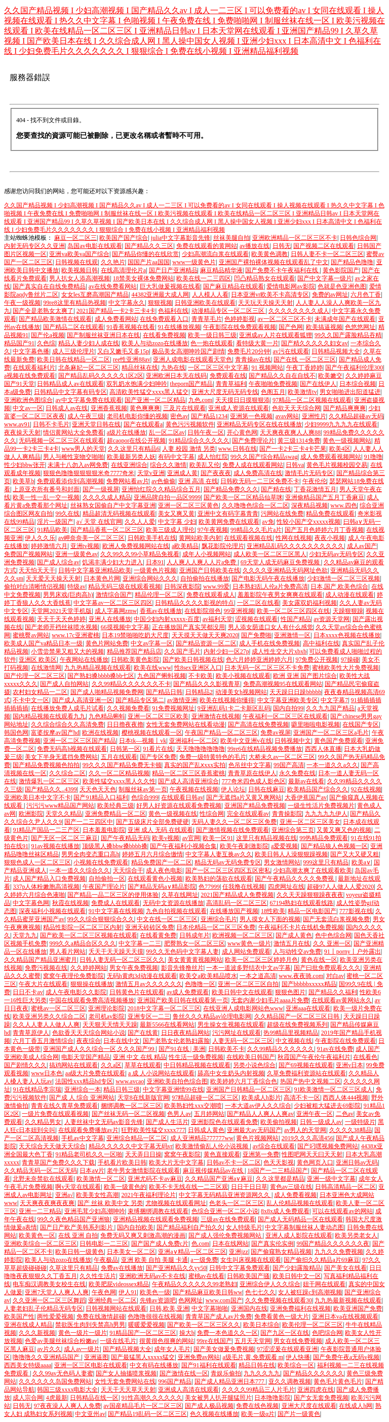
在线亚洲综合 (129, 464)
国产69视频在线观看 (306, 1065)
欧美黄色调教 (269, 254)
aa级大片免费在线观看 (95, 1073)
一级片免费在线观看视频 (55, 1113)
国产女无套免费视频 (321, 1397)
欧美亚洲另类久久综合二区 (49, 1016)
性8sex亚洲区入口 (198, 667)
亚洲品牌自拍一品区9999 (167, 497)
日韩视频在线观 (76, 262)
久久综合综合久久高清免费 (67, 724)
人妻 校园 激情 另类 (188, 448)
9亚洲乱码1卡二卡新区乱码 (234, 708)
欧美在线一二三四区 (203, 278)
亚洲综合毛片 (219, 919)
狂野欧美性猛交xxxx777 (153, 1130)
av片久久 (49, 1349)
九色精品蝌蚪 (107, 716)
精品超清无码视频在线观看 (119, 513)
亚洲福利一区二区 (193, 740)
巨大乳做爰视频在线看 (170, 286)
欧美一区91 (218, 838)
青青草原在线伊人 (252, 773)
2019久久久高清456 (307, 1138)
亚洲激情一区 (292, 635)
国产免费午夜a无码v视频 (346, 1357)
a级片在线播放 (126, 432)
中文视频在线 (294, 1040)
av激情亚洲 (182, 700)
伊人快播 (298, 1357)
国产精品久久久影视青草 (206, 683)
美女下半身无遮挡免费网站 (61, 756)
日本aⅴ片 (92, 1170)
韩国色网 (16, 732)
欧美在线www (152, 667)
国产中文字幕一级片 (324, 278)
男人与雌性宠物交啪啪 (73, 456)
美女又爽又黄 (176, 513)
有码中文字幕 (176, 456)
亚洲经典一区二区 (112, 1300)
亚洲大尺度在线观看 (309, 1405)
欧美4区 (340, 448)
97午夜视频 (213, 529)
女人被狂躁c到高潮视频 (309, 1292)
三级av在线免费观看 (228, 1219)
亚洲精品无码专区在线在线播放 (259, 424)
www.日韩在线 (237, 448)
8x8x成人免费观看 (285, 1211)
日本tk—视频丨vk (142, 740)
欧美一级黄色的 (125, 1186)
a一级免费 (203, 1259)
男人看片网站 (67, 951)
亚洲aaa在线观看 (308, 1008)
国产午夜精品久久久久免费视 (295, 878)
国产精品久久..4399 (50, 789)
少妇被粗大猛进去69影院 (327, 1105)
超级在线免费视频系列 (297, 1024)
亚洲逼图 (96, 1357)
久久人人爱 (140, 521)
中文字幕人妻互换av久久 (218, 854)
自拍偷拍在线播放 (204, 578)
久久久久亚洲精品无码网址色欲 (285, 570)
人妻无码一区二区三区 (242, 1040)
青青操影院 (287, 813)
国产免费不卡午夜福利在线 (282, 270)
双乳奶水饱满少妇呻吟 (136, 383)
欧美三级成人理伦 (170, 529)
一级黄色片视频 (155, 570)
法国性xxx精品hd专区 (84, 1081)
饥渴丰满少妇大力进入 (112, 562)
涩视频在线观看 (256, 619)
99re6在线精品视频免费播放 (264, 748)
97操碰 (350, 659)
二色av (345, 1113)
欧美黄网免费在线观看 (229, 521)
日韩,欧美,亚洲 (169, 1308)
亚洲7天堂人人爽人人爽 (57, 1292)
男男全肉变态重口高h (90, 854)
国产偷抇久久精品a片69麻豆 (321, 1259)
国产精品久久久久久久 (313, 1373)
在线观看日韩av (182, 797)
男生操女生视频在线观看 (231, 1024)
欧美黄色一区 (37, 1235)
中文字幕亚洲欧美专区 (287, 700)
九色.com (200, 400)
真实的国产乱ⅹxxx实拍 (194, 765)
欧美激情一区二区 (100, 1178)
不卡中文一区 (31, 700)
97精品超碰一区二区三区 (205, 1097)
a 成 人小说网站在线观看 (161, 1073)
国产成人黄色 (294, 935)
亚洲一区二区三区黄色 (188, 505)
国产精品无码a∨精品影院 (162, 886)
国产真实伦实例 (272, 1243)
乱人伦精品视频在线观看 (299, 1203)
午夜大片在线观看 (43, 984)
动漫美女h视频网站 (241, 692)
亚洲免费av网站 (199, 1357)
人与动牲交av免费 (297, 951)
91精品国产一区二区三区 (142, 1332)
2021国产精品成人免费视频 (237, 894)
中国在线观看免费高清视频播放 (91, 1000)
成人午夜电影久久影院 (76, 992)
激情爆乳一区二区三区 (49, 781)
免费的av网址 (330, 294)
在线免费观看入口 (164, 318)
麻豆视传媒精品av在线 (214, 1170)
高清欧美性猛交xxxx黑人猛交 (148, 391)
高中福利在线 (321, 643)
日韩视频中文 (293, 740)
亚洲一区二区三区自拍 (248, 984)
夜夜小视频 (330, 537)
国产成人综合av (58, 562)
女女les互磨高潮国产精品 (95, 294)
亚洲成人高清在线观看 (188, 1389)
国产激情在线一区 (184, 1373)
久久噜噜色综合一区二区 (255, 505)
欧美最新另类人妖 (131, 456)
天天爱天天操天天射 (53, 578)
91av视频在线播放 (55, 846)
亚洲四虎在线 (315, 1389)
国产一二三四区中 (88, 821)
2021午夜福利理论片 (148, 1194)
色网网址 (190, 1300)
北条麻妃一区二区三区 (88, 367)
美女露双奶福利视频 (309, 602)
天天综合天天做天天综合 (52, 1146)
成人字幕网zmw (116, 610)
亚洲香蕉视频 (109, 408)
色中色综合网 (333, 935)
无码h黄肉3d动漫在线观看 (142, 975)
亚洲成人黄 (182, 473)
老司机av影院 (107, 1016)
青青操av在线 (253, 359)
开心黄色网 (242, 432)
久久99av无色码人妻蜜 (62, 1373)
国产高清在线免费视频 (258, 724)
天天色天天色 (98, 789)
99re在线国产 (214, 1340)
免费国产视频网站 (28, 554)
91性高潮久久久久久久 (152, 1397)
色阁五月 (273, 391)
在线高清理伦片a (123, 270)
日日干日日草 (249, 1186)
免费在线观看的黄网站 (206, 245)
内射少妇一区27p (226, 651)
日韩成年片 (194, 935)
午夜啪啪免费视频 (273, 383)
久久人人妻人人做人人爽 (46, 1024)
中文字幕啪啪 (209, 1308)
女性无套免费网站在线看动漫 (185, 724)
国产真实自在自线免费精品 (49, 286)
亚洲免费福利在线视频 (300, 1308)
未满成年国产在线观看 (345, 318)
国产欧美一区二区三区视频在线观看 (88, 935)
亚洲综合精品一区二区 (136, 1138)
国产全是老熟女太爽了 (43, 310)
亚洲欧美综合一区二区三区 (40, 1243)
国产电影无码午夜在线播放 (267, 578)
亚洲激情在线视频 (215, 716)
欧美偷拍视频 (278, 1121)
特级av (76, 586)
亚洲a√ (64, 1194)
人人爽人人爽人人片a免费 (202, 562)
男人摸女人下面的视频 (270, 919)
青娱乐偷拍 (226, 1373)
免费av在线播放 (122, 1267)
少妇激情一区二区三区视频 (343, 578)
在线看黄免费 (158, 935)
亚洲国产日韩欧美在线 (209, 570)
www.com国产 (224, 1300)
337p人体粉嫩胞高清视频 (46, 886)
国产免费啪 (256, 635)
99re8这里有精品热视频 (74, 302)
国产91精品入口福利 (100, 797)
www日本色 (46, 1073)
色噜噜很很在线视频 (155, 1316)
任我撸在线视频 (243, 886)
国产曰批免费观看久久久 (327, 967)
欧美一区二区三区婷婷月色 (261, 959)
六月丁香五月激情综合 (43, 1040)
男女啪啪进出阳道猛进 (350, 391)
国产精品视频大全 (127, 1349)
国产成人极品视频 (209, 1405)
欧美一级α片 (258, 1413)
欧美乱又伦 (204, 464)
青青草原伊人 (31, 1032)
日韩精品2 (199, 692)
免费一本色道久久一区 (227, 1332)
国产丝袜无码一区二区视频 (128, 1113)
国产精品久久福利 (332, 992)
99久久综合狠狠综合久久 (100, 919)
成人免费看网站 (116, 318)
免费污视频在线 (46, 967)
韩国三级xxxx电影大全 (67, 1389)
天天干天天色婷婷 (61, 619)
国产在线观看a (143, 424)
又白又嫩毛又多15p (123, 351)
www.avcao (129, 1081)
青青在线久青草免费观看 (64, 1105)
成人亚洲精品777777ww (202, 1138)
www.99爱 (216, 586)
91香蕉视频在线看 (130, 327)
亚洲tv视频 (84, 546)
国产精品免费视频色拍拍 (46, 765)
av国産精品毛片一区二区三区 (142, 1405)
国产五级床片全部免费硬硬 (152, 821)
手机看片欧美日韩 (122, 1162)
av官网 (191, 838)
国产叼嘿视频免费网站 (327, 1146)
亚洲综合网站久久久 (150, 578)
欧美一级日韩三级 (212, 335)
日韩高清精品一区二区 (345, 1186)
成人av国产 (362, 546)
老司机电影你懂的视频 (137, 416)
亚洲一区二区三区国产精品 (79, 740)
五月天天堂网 (253, 1340)
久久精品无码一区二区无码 (40, 1170)
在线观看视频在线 (248, 537)
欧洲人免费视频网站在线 (135, 546)
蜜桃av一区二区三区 (58, 1008)
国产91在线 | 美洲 (182, 1048)
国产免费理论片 (253, 440)
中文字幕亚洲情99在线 (173, 1089)
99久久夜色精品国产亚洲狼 (73, 1219)
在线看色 (365, 1057)
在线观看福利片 (34, 367)
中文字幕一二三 (140, 943)
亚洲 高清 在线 (198, 481)
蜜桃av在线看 (206, 1276)
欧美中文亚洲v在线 (246, 740)
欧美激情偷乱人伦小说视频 (212, 1146)
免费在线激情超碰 (100, 1316)
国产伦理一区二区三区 (34, 675)
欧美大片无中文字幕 (176, 1162)
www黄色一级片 (249, 943)
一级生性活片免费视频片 (321, 805)
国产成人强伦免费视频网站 (225, 1235)
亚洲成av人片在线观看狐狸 (275, 335)
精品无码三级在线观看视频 (124, 586)
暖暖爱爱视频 (146, 1324)
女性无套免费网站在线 (125, 1381)
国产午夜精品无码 (125, 838)
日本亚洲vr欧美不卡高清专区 (270, 294)
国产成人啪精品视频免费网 (106, 692)
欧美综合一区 (296, 1365)
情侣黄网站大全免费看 (73, 432)
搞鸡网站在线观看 (73, 1065)
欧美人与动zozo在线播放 (155, 343)
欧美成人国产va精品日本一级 (43, 643)
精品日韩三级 (121, 1089)
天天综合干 (128, 870)
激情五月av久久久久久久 (148, 984)
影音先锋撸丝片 (182, 967)
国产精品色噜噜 (352, 262)
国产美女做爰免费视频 (223, 1349)
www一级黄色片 (194, 262)
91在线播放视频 (179, 327)
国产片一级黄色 (299, 1413)
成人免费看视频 (295, 1194)
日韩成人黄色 (206, 1130)
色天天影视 (278, 1162)
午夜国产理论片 (104, 886)
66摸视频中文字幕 (125, 627)
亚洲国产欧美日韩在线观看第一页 (182, 1000)
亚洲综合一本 (82, 1089)
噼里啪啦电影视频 (315, 724)
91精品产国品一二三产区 (46, 829)
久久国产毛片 (182, 651)
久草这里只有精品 (73, 1267)
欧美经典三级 (115, 805)
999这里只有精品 (325, 862)
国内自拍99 (288, 708)
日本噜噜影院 (272, 1397)
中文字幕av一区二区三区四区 (112, 602)
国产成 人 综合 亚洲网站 (81, 1097)
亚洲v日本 (349, 1065)
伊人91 (128, 1292)
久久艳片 (113, 262)
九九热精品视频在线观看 (97, 667)
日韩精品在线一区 (94, 1397)
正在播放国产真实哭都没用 (188, 627)
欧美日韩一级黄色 (79, 1251)
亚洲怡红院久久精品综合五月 (161, 489)
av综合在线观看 (274, 1146)
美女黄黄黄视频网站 (195, 959)
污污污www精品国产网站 (60, 805)
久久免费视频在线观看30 (278, 1300)
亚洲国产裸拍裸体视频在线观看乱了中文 (273, 262)
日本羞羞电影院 (104, 829)
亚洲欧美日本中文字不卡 (37, 797)
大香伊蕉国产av (306, 797)
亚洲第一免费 (261, 1154)
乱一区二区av (167, 432)
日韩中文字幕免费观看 (239, 1267)
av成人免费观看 (188, 992)
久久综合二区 (67, 773)
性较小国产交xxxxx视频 (308, 521)
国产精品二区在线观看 (73, 327)
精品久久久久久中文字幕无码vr (131, 1146)
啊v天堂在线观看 (78, 1186)
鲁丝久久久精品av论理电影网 (212, 1016)
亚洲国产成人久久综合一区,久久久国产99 (99, 1048)
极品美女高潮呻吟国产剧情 (188, 351)
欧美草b (23, 481)
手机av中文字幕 (82, 1138)
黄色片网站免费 (107, 643)
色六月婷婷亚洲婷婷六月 (259, 659)
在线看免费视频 (164, 335)
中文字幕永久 (126, 302)
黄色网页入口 (315, 1162)
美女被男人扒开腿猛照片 (218, 1397)
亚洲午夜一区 (314, 1113)
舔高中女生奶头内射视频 (231, 1073)
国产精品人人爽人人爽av (260, 1113)
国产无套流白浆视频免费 (336, 919)
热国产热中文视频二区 (310, 1081)
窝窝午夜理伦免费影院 (73, 975)
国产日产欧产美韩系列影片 (77, 1227)
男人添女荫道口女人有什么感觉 (270, 627)
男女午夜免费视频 (133, 967)
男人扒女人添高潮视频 (79, 278)
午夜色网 (104, 1292)
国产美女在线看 (345, 1267)
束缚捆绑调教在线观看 (158, 1211)
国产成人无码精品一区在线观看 (300, 1219)
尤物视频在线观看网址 (175, 1203)
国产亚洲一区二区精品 (155, 400)
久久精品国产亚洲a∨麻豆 (219, 1178)
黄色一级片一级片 (82, 1332)
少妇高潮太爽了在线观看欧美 (312, 870)
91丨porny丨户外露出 (352, 951)
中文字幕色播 (31, 351)
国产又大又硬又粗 (354, 854)
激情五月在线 (292, 943)
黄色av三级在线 (291, 1186)
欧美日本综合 (261, 1324)
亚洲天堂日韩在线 (96, 424)
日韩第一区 (125, 748)
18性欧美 (273, 911)
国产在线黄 (143, 1032)
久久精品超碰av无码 (356, 416)
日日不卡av (28, 992)
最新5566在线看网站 (167, 1024)
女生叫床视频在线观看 (250, 1259)
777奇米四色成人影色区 (254, 781)
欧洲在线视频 (100, 732)
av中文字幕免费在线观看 (88, 400)
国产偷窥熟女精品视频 (281, 1251)
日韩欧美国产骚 (248, 1276)
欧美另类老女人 (356, 1235)
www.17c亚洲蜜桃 (75, 635)
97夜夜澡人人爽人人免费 (67, 1405)
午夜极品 (106, 1259)
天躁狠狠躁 (348, 610)
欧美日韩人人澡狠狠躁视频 (291, 854)
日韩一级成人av (321, 1121)
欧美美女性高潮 (97, 1194)
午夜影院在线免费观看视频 (239, 327)
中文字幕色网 (31, 902)
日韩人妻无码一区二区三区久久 (122, 959)
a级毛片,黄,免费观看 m (252, 1357)
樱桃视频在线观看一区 (152, 732)
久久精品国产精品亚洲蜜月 (40, 959)
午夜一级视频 (22, 302)
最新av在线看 (306, 781)
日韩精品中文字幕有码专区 (70, 391)
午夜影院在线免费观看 (345, 1040)
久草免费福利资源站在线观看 (306, 1073)
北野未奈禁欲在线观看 (43, 1178)
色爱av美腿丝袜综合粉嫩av (61, 1340)
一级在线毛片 (118, 1340)
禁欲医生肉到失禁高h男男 (90, 1324)
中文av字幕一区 (152, 643)
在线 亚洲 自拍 (78, 1235)
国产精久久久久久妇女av (314, 343)
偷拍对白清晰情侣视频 (34, 586)
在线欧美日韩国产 (250, 1057)
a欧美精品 (185, 546)
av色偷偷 (163, 481)
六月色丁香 (366, 294)
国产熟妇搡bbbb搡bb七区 (100, 675)
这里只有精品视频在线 (266, 838)
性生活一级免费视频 (196, 1057)
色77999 (209, 886)
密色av (179, 416)
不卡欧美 (200, 675)
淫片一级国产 (55, 521)
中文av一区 (28, 408)
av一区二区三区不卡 (284, 318)
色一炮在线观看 (211, 343)
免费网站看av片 (127, 481)
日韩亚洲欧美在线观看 (205, 302)
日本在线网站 (230, 1243)
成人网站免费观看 (246, 951)
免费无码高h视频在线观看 (72, 748)
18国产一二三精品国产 (277, 1170)
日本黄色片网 (102, 578)
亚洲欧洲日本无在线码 (176, 375)
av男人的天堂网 (305, 1130)
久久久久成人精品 (107, 497)
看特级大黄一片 (257, 343)
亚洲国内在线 (249, 1308)
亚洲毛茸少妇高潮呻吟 (94, 1211)
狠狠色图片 (290, 992)
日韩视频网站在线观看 (116, 1308)
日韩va (294, 464)
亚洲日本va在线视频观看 (345, 1316)
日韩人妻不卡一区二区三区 (327, 254)
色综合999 (145, 797)
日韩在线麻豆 (266, 789)
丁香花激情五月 (315, 489)
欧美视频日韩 (79, 270)
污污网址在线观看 (236, 1032)
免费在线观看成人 (210, 594)
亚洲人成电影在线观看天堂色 (192, 359)
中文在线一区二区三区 (167, 919)
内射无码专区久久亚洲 (34, 245)
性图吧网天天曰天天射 (312, 1154)
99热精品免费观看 (323, 838)
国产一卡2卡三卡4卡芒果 (292, 448)
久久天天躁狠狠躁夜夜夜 (310, 894)
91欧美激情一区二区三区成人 (333, 1089)
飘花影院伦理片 (223, 546)
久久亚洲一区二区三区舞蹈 (49, 1300)
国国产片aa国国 (149, 262)
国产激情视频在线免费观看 (232, 829)
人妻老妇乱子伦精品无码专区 (43, 1308)
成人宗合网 (28, 1397)
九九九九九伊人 (326, 813)
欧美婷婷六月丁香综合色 (243, 1081)
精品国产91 (19, 343)
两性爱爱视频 (55, 1316)
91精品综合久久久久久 (199, 440)
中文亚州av (90, 1413)
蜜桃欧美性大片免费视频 (345, 667)
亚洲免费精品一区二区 (115, 813)
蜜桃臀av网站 (31, 635)
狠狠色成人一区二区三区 (37, 862)
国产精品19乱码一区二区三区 (147, 1413)
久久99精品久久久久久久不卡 (131, 683)
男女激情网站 (282, 862)
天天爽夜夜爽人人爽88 (290, 432)
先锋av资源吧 (158, 1300)
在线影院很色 (202, 610)
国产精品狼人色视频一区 (334, 846)
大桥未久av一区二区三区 (282, 756)
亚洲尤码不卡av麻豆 (155, 1178)
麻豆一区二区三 (75, 237)
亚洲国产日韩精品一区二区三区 (248, 1089)
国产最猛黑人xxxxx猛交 (143, 1357)
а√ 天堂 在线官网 (99, 521)
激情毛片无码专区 (309, 473)
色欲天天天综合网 (296, 408)
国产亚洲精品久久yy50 (176, 1267)
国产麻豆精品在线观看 (233, 286)
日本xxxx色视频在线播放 (347, 635)
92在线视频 (366, 789)
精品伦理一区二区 (159, 594)
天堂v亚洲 (151, 473)
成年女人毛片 (172, 1349)
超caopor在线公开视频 (136, 440)
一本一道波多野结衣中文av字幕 (248, 967)
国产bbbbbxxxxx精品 (309, 984)
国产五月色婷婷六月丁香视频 (324, 529)
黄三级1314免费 (299, 440)
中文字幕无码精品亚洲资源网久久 (225, 1194)
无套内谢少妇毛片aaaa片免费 (269, 1000)
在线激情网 (46, 667)
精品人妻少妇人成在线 (88, 343)
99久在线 (67, 513)
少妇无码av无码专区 (336, 554)
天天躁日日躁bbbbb (295, 692)
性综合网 (212, 813)
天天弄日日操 (143, 1154)
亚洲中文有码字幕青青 (228, 513)
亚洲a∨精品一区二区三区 (192, 1251)
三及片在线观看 (184, 408)
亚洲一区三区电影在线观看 (90, 1365)
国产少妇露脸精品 (297, 1267)
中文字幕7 (334, 700)
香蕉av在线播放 (161, 610)
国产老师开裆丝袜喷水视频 (61, 627)
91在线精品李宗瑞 (37, 1089)
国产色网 (291, 327)
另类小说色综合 (254, 1065)
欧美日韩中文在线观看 (242, 992)
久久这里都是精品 (280, 1178)
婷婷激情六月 (49, 546)
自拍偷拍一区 (107, 878)
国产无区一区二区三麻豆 (64, 838)
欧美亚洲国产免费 (357, 1308)
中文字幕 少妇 (177, 521)
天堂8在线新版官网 (143, 1097)
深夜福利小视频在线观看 (52, 911)
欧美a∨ (361, 862)
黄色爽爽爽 (145, 408)
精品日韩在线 (257, 1365)
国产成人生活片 (167, 1121)
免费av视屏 (275, 732)
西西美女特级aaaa (27, 1365)
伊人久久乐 (40, 537)
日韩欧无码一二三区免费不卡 (259, 481)
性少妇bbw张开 (24, 464)
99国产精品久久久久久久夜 (332, 1243)
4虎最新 (56, 1397)
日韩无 (282, 245)
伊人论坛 (233, 789)
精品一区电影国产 (312, 911)
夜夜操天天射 (22, 432)
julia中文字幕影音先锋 (180, 237)
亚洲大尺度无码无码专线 (224, 391)
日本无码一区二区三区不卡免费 (266, 667)
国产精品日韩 (164, 692)
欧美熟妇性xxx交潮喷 (193, 1105)
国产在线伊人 (318, 383)
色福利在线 (173, 310)
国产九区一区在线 (284, 1332)
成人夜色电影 (164, 870)
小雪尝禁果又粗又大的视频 (67, 651)
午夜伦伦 (314, 481)
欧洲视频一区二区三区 (242, 935)
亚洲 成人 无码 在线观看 (160, 829)
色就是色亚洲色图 (342, 286)
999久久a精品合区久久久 (82, 943)
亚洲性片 (314, 416)
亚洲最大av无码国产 (254, 1130)
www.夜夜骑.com (301, 975)
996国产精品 (174, 1381)
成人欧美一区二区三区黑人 (270, 554)
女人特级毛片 (244, 1227)
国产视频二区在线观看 (323, 245)
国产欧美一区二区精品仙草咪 (243, 497)
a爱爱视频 (284, 846)
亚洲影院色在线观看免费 (224, 1121)
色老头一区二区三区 (236, 1203)
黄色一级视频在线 (172, 813)
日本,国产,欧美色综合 (339, 586)
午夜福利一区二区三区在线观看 (285, 716)
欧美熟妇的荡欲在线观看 (218, 878)
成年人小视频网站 (206, 554)
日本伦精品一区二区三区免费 (215, 927)
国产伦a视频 (47, 335)
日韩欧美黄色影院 (135, 659)
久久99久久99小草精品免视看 (139, 554)
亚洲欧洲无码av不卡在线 (152, 1276)
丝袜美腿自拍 (231, 237)
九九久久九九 (262, 1373)
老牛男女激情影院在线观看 (143, 1170)
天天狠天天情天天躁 (110, 1024)
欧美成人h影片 (261, 1097)
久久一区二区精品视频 (119, 773)
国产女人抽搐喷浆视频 (126, 1373)
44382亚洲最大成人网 (160, 294)
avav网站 (287, 416)
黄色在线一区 (319, 959)
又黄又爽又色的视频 (344, 829)
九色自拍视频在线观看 (176, 911)
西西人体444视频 (345, 1097)
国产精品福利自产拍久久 (190, 1227)
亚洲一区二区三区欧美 (158, 716)
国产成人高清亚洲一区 (82, 700)
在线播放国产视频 (234, 911)
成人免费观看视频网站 (330, 456)
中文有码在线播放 (154, 1365)
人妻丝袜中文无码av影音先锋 (103, 1121)
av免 (268, 521)
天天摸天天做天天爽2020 (205, 635)
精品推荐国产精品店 (134, 651)
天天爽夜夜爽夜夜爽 (47, 1203)
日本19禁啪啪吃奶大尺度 (135, 635)
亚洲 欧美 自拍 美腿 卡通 (154, 1259)
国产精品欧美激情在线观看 (55, 318)
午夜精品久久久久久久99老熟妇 (194, 1284)
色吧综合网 (327, 1332)
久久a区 (111, 1065)
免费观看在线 (228, 375)
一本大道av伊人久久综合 (258, 1105)
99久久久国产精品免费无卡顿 (122, 765)
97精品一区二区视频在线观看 (312, 400)
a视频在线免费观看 (29, 375)
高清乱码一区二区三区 (236, 902)
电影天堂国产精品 (85, 1057)
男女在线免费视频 (298, 1340)
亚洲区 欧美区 (38, 659)
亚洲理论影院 (106, 1008)
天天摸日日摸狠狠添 (242, 400)
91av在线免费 (335, 1048)
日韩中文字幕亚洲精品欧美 (94, 570)
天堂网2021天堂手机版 (61, 610)
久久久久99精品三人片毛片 (258, 1389)
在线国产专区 (360, 724)
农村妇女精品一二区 (40, 692)
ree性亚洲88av (131, 359)
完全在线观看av (248, 813)
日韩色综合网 (358, 237)
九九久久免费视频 (339, 1251)
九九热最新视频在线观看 (348, 1300)
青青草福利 (231, 383)
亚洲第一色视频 (251, 416)
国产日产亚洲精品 (173, 270)
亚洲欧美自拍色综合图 (177, 1081)
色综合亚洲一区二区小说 (224, 1211)
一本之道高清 (258, 975)
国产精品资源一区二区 (206, 643)
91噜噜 (373, 456)
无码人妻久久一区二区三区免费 (234, 821)
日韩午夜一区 (205, 432)
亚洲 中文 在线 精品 (139, 1057)
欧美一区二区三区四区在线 (293, 610)
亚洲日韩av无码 (357, 1162)
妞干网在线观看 (324, 1284)
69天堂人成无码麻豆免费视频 (281, 562)
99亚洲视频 (239, 610)
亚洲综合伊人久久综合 (270, 1284)
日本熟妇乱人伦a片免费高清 (270, 586)
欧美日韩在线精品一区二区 (73, 359)
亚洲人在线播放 (110, 619)
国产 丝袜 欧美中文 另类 (110, 1203)
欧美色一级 (155, 1292)
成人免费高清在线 (258, 473)
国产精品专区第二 (139, 700)
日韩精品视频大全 (336, 351)
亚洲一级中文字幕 (331, 1178)
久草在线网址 (180, 894)
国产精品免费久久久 (231, 489)
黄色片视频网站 (257, 1138)
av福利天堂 (217, 619)
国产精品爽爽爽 (344, 408)
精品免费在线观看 (330, 513)
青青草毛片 (206, 318)
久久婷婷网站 (88, 967)
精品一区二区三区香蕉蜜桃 (188, 773)
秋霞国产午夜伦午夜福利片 (314, 1057)
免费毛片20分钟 (248, 351)
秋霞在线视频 (70, 902)
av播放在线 (254, 245)
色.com (200, 1243)
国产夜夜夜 (216, 473)
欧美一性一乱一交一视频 (46, 497)
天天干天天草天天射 (128, 1389)
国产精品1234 (209, 416)
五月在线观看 (119, 756)
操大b (186, 1332)
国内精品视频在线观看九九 (49, 716)
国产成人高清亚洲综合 (188, 781)
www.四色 (343, 505)
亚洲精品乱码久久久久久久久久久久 (295, 546)
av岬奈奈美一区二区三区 (91, 537)
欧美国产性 (19, 1316)
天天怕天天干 (37, 570)
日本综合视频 (357, 383)
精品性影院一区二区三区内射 (82, 927)
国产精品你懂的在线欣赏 (145, 254)
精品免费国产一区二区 (161, 862)
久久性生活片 (98, 1276)
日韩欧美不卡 (226, 1048)
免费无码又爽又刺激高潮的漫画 (142, 1235)
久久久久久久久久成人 (298, 310)
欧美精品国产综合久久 (317, 789)
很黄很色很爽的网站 (166, 1340)
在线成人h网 (355, 1405)
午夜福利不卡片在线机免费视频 (300, 927)
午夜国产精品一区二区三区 (221, 732)
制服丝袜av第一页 (143, 789)
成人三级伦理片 (73, 351)
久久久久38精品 (350, 1130)
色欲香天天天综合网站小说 (88, 1032)
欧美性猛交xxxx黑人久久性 (119, 781)
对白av (335, 975)
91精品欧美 (52, 529)
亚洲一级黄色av (76, 554)
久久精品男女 (43, 1121)
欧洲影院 (31, 813)
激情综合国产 (114, 594)
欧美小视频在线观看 (243, 675)
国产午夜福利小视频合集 (183, 846)
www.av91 (17, 424)
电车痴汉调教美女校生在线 (49, 1284)
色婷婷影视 (239, 318)
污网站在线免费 (282, 513)
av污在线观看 (290, 351)
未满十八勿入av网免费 (78, 464)
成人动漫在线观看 (349, 594)
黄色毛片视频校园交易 (336, 464)
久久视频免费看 (128, 708)
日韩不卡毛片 (51, 424)
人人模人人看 (210, 294)
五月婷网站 (209, 1113)
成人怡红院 (213, 456)
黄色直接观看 (222, 1154)
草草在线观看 (143, 1065)
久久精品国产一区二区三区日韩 (297, 1016)
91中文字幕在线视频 (116, 911)
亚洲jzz (238, 1251)
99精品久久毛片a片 (256, 529)
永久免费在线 (297, 773)
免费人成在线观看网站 (252, 464)
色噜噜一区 (200, 984)
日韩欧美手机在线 (152, 537)
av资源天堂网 (331, 619)
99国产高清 (289, 765)
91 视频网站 (267, 367)
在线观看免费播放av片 (88, 1130)
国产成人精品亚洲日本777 (230, 1381)
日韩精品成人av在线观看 (70, 383)
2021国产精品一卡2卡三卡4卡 (115, 310)
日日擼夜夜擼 (125, 724)
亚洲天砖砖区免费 (149, 927)
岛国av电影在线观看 (94, 245)
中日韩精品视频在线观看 (197, 1065)
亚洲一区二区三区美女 (310, 821)
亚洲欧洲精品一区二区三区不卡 (294, 237)
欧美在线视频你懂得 (227, 700)
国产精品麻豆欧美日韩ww (207, 1292)
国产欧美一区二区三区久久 (203, 1324)
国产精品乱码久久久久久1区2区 (100, 375)
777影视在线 (356, 911)
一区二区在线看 (258, 602)
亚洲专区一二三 (149, 1016)
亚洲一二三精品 (40, 1211)
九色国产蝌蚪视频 (161, 675)
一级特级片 (360, 1121)
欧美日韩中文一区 (297, 1276)
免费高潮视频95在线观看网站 (282, 683)
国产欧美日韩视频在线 (193, 659)
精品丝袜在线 (140, 367)
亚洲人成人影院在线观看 (298, 1235)
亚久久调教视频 (289, 1381)
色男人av (179, 1113)
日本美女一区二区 (131, 1251)
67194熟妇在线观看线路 (301, 902)
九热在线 (173, 367)
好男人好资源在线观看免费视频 (178, 805)
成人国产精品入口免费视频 (49, 878)
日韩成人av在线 (67, 408)
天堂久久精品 (64, 813)
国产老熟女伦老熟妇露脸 (176, 1040)
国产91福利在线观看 (208, 1365)
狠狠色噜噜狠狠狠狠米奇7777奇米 (88, 473)
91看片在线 (158, 748)
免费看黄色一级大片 (281, 1316)
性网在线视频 (294, 537)
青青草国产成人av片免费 (218, 1316)
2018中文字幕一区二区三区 (164, 1008)
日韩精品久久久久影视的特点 (194, 602)
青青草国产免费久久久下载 (58, 1162)
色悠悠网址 (360, 327)
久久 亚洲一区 (332, 943)
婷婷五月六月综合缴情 (152, 854)
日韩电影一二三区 (104, 1243)
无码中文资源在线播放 (173, 902)
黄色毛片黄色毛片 (338, 1381)
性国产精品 (296, 619)
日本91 (155, 562)
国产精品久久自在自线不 (282, 375)
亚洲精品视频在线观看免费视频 (155, 1219)
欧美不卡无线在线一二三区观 (188, 1186)
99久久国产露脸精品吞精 (348, 335)
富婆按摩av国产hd (55, 732)
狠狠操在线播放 (91, 984)
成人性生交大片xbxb (279, 651)
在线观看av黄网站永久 (342, 1000)
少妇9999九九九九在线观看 (340, 424)
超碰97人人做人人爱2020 (340, 886)
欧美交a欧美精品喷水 (208, 975)
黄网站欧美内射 (200, 537)
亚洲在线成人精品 (28, 1324)
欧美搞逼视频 (324, 327)
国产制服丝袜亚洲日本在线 (103, 335)
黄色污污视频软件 (190, 424)
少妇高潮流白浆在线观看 (215, 254)
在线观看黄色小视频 (155, 878)
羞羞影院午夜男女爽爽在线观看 (280, 594)
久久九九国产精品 (330, 708)
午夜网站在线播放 (84, 659)
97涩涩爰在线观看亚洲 (287, 1349)
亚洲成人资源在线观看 (238, 408)
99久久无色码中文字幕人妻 (182, 951)
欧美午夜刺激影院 (244, 846)
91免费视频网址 (173, 708)
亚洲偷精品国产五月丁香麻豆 (324, 497)
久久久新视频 (37, 1332)
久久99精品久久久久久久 (280, 1048)
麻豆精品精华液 (221, 270)
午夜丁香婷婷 (304, 367)
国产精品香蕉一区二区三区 (106, 529)
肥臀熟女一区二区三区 (194, 943)
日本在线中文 (121, 1040)
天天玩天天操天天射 (265, 302)
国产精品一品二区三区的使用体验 (113, 894)
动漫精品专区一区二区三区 (228, 310)
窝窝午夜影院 (182, 1154)
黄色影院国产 (341, 270)
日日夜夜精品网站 (185, 1032)
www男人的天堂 (83, 448)
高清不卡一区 (302, 1097)
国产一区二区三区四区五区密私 (227, 870)
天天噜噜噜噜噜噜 (200, 748)
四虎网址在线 (286, 886)
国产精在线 (276, 489)
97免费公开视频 (316, 659)
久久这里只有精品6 (134, 448)
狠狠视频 (160, 302)
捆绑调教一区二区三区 (131, 1105)
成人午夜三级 (85, 416)
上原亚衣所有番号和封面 (46, 489)
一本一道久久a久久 (332, 765)
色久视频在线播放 (214, 1413)
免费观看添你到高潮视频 (70, 481)
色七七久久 (260, 1292)
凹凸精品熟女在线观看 (264, 278)
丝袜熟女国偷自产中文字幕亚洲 (112, 505)
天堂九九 (25, 935)
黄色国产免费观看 (338, 740)
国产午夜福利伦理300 (354, 367)
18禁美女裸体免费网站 (143, 278)
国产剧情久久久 (25, 1065)
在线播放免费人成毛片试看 (67, 708)
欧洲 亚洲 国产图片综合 (305, 675)
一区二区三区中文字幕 (218, 367)
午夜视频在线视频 (194, 789)
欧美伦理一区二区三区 (312, 1324)
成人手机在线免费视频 (269, 643)
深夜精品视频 (309, 505)
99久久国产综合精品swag (264, 456)
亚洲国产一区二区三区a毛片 (331, 732)
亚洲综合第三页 (292, 829)
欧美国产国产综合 (123, 237)
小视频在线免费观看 (100, 862)
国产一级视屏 (101, 489)
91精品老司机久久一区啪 (88, 1154)
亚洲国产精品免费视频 (254, 805)
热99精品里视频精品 (290, 1032)
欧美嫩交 (330, 375)
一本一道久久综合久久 (79, 870)
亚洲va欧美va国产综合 (79, 254)
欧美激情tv (302, 391)
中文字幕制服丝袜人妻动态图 (304, 1227)
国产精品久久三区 (149, 245)
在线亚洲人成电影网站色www (243, 1008)
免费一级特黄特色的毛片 (212, 756)
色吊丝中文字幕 (249, 765)
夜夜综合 (88, 1040)
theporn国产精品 (191, 383)
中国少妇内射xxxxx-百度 (167, 619)
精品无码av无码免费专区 (227, 862)
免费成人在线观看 (115, 902)
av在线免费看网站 (113, 286)
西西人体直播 (323, 748)
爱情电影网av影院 (290, 286)
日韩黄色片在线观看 (136, 992)
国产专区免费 (158, 756)
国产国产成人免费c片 (159, 1243)
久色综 (46, 343)
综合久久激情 (168, 464)
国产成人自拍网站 (64, 683)
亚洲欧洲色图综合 (28, 400)
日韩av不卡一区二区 (234, 1162)
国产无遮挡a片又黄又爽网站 (244, 797)
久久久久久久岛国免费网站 (55, 1381)
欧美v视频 (165, 838)
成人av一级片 (82, 1349)
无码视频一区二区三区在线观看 (61, 440)
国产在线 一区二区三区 (305, 359)
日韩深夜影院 (182, 586)
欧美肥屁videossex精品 (119, 1284)
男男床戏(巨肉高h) (68, 594)
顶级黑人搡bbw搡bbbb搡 (114, 846)
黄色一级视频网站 (347, 440)
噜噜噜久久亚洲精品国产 (47, 1357)
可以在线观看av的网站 (342, 1211)
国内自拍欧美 (135, 1227)
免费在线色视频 (257, 1405)
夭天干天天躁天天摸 (116, 951)
